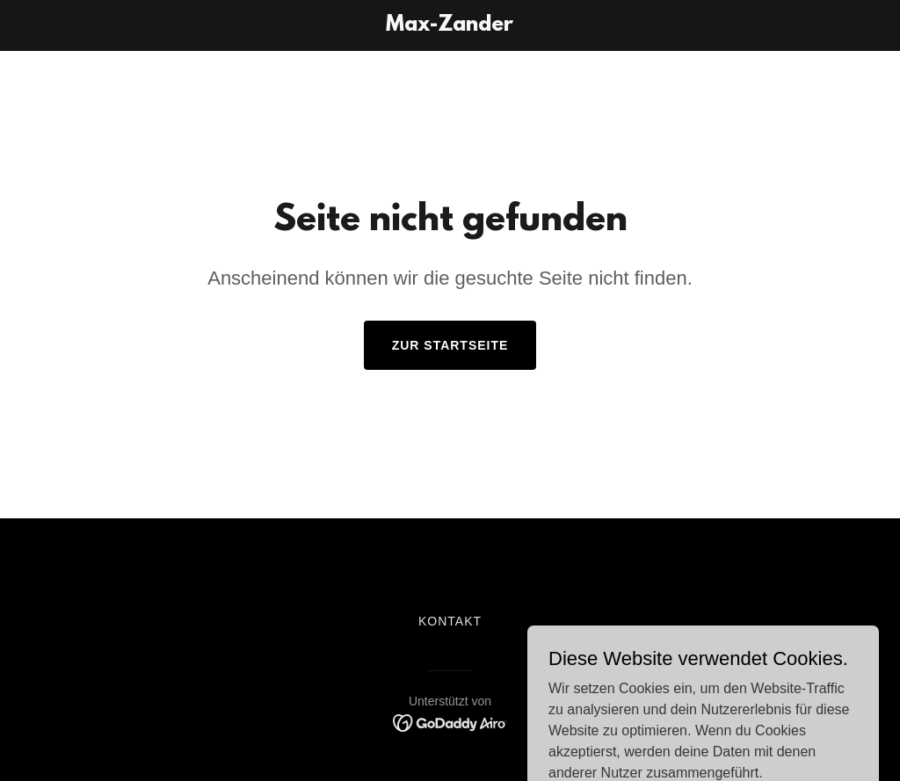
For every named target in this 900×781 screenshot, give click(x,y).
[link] (449, 25)
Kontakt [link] (450, 621)
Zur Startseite (450, 345)
